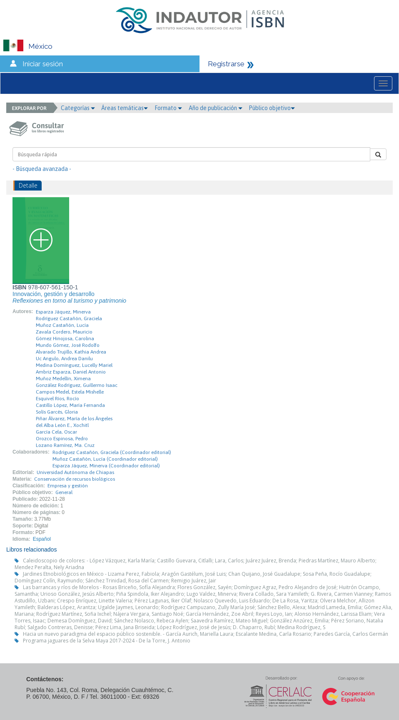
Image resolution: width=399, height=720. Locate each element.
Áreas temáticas (124, 108)
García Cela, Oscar (56, 432)
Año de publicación (215, 108)
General (63, 492)
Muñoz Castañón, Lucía (62, 325)
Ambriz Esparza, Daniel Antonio (71, 372)
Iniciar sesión (42, 64)
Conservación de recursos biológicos (74, 479)
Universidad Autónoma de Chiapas (75, 472)
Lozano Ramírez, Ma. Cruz (65, 445)
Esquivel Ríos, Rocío (57, 398)
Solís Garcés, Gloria (57, 412)
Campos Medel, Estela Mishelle (70, 392)
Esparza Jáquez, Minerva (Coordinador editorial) (106, 466)
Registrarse (226, 64)
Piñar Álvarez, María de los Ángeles (74, 418)
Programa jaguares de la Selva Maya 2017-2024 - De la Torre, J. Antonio (106, 640)
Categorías (78, 108)
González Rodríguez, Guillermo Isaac (76, 385)
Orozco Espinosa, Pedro (62, 439)
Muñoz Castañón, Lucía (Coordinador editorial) (105, 459)
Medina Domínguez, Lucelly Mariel (74, 365)
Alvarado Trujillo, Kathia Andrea (71, 352)
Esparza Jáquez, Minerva (63, 312)
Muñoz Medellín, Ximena (63, 378)
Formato (168, 108)
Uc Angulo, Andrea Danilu (64, 358)
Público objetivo (272, 108)
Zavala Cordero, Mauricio (64, 332)
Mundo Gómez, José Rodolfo (68, 345)
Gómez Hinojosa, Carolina (65, 338)
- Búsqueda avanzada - (41, 169)
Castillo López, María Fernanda (70, 405)
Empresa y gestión (67, 486)
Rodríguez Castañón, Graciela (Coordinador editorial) (111, 452)
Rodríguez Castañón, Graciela (69, 318)
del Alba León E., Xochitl (62, 425)
